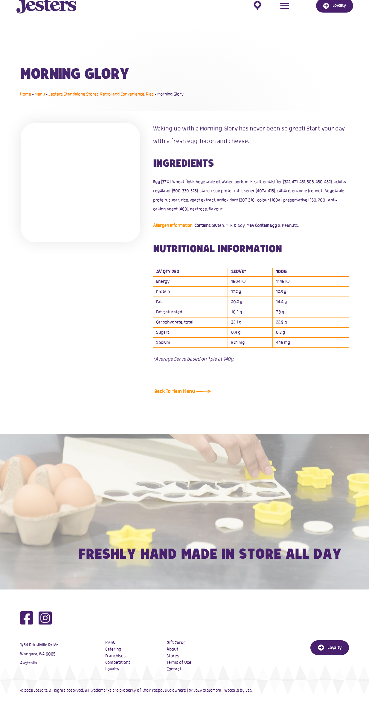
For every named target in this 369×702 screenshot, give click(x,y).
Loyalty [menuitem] (112, 669)
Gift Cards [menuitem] (176, 642)
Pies (150, 94)
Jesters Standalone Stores (73, 94)
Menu (40, 94)
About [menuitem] (172, 649)
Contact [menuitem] (174, 669)
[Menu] (285, 15)
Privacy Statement (205, 691)
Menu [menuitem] (110, 642)
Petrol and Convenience (122, 94)
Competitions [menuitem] (117, 662)
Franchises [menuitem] (115, 656)
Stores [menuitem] (173, 656)
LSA (249, 691)
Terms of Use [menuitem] (179, 662)
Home (25, 94)
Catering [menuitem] (113, 649)
